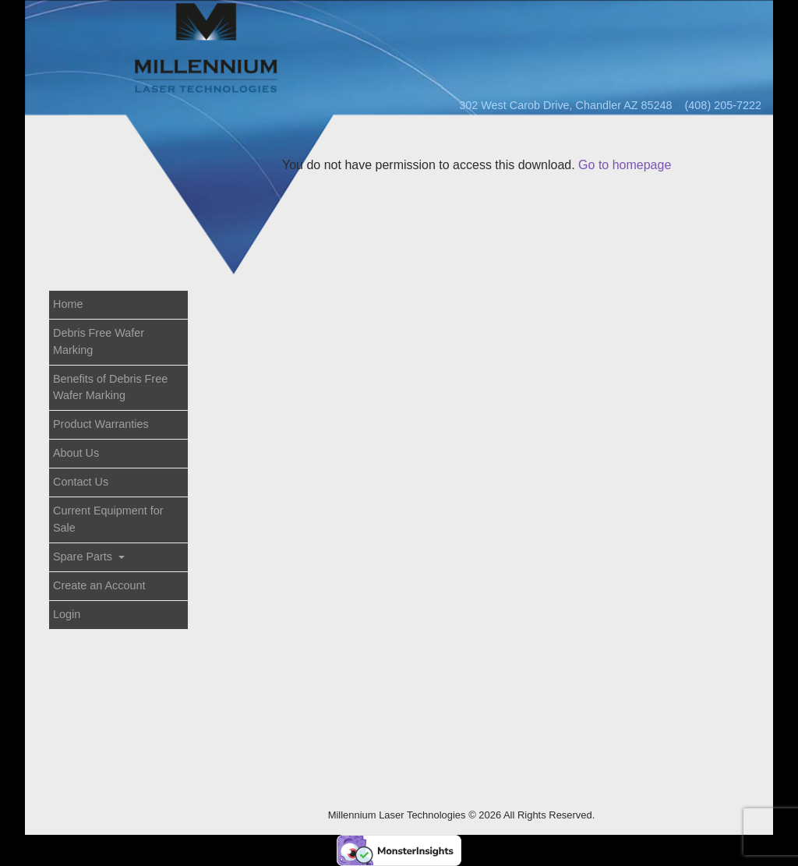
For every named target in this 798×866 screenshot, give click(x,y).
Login (66, 614)
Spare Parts (84, 556)
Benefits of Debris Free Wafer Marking (110, 387)
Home (68, 304)
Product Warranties (101, 424)
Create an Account (99, 585)
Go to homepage (624, 164)
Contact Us (80, 481)
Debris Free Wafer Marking (98, 341)
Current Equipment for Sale (108, 519)
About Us (76, 453)
